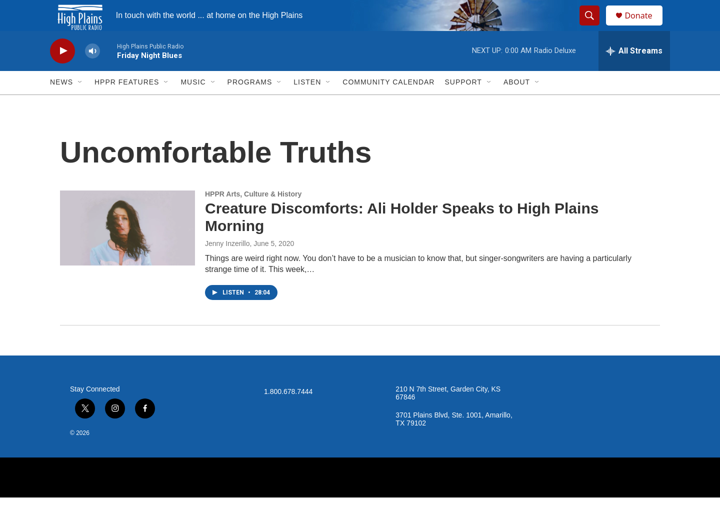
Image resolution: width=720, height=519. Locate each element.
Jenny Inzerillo (227, 265)
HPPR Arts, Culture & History (253, 216)
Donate (644, 26)
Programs (250, 104)
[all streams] (634, 72)
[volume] (92, 73)
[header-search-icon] (594, 26)
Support (463, 104)
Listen (307, 104)
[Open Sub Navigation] (80, 104)
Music (193, 104)
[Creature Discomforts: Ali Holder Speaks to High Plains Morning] (127, 249)
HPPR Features (126, 104)
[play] (62, 72)
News (61, 104)
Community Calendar (388, 104)
